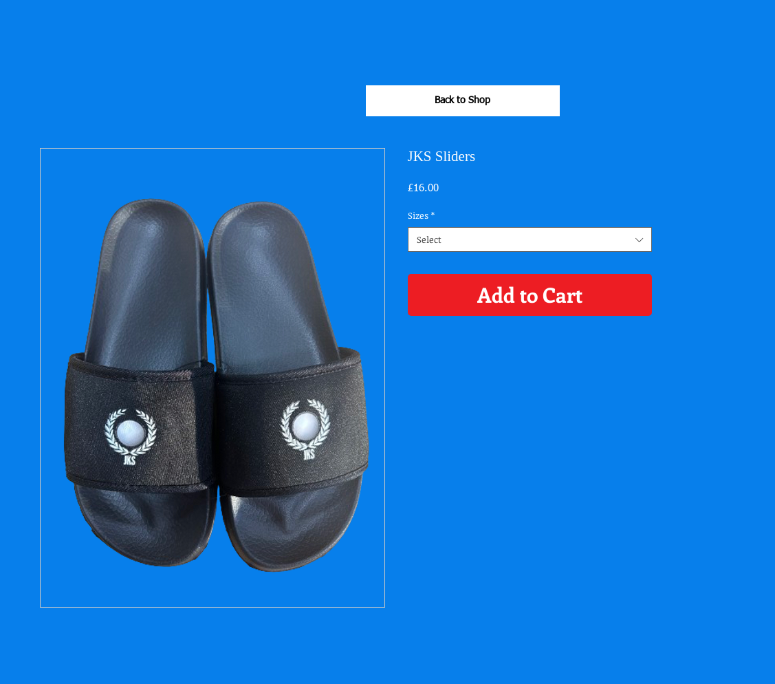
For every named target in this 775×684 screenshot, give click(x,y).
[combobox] (530, 239)
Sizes (421, 215)
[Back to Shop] (463, 100)
